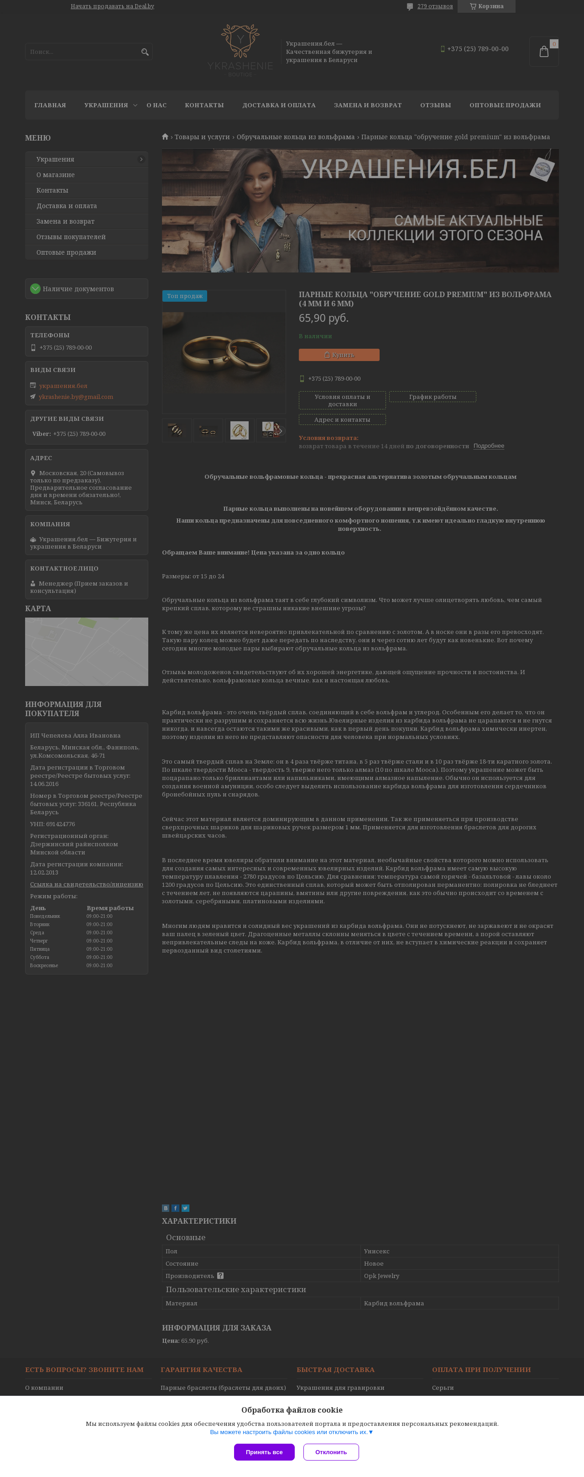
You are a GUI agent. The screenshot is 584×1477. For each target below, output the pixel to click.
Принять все (264, 1452)
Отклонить (331, 1452)
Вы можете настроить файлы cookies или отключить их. (289, 1432)
